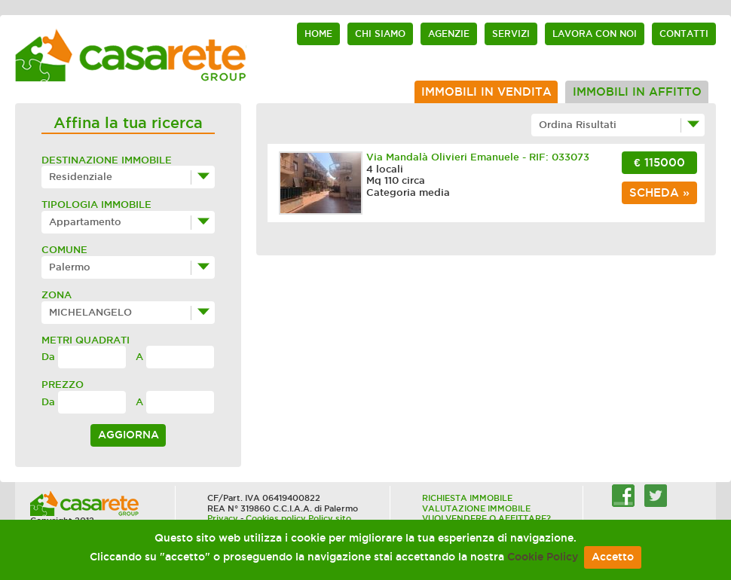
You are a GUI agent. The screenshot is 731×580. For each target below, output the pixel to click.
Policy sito (329, 518)
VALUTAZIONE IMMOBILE (476, 508)
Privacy (222, 518)
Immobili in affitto (637, 92)
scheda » (659, 193)
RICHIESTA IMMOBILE (467, 497)
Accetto (613, 557)
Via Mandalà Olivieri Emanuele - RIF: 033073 (477, 157)
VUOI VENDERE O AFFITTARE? (486, 518)
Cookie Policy (542, 557)
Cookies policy (276, 518)
